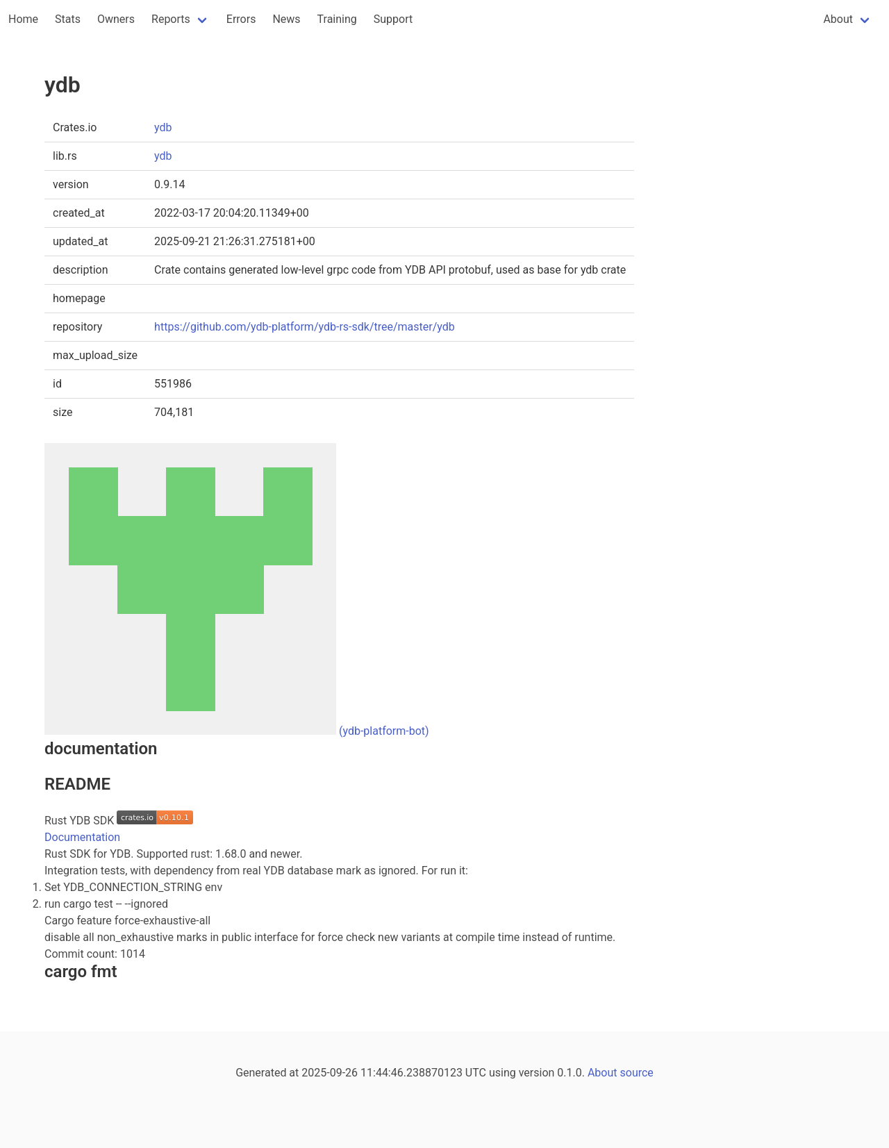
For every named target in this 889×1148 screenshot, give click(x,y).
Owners (116, 19)
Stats (68, 19)
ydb (163, 127)
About (838, 19)
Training (337, 19)
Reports (170, 19)
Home (23, 19)
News (286, 19)
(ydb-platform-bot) (384, 731)
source (637, 1072)
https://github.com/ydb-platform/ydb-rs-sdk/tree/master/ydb (304, 326)
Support (393, 19)
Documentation (82, 837)
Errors (241, 19)
